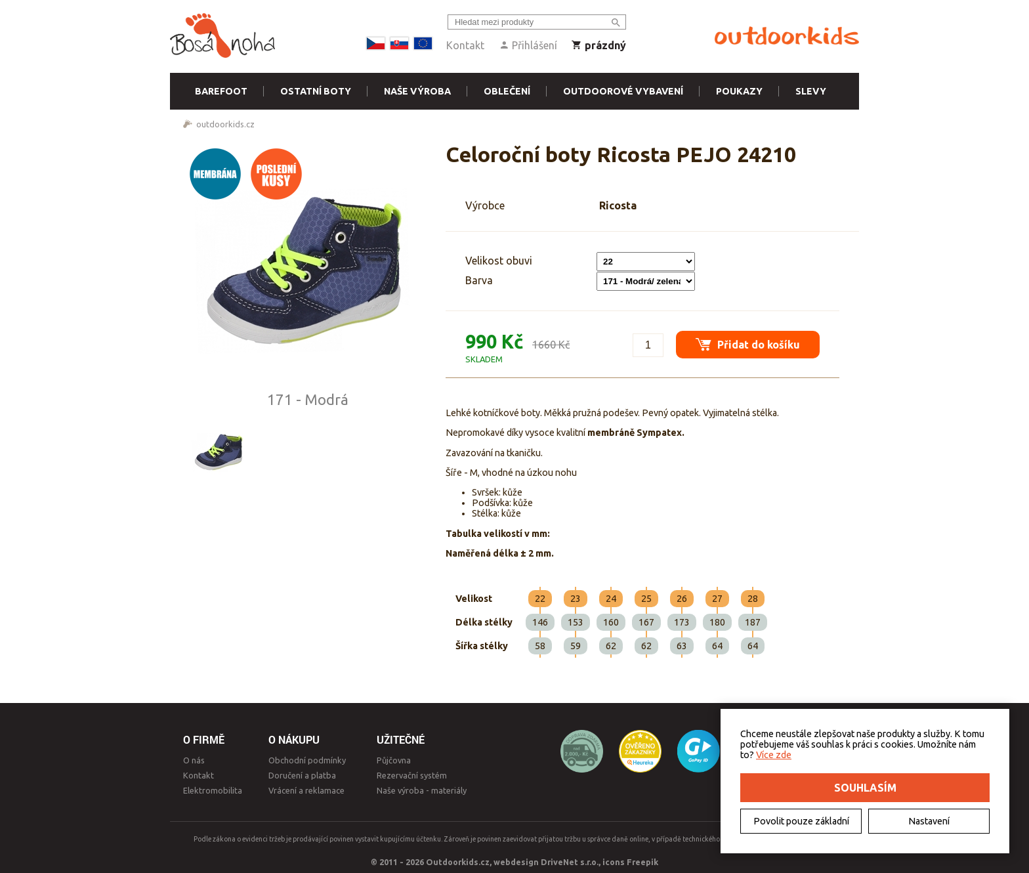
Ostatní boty (315, 91)
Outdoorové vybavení (623, 91)
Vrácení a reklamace (306, 790)
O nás (194, 760)
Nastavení (929, 821)
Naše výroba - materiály (422, 790)
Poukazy (739, 91)
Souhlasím (865, 788)
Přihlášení (528, 45)
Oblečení (507, 91)
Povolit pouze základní (801, 821)
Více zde (773, 755)
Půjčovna (394, 760)
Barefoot (221, 91)
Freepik (642, 861)
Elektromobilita (212, 790)
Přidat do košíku (748, 344)
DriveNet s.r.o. (569, 861)
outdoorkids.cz (225, 124)
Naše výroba (417, 91)
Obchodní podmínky (307, 760)
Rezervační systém (412, 775)
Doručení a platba (302, 775)
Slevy (810, 91)
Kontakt (465, 45)
